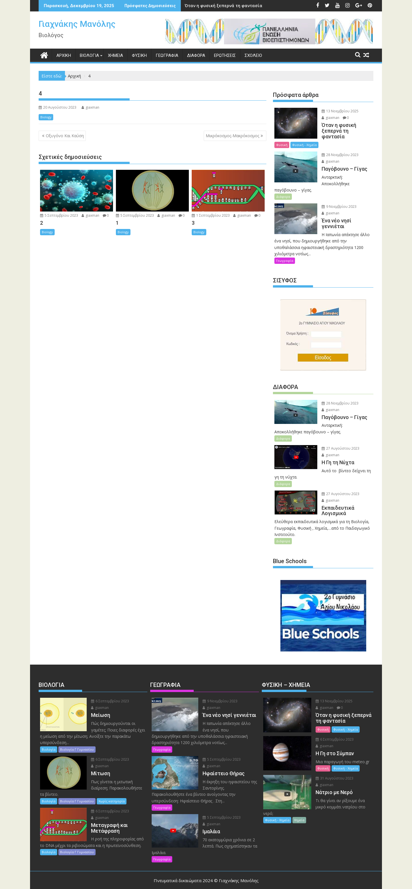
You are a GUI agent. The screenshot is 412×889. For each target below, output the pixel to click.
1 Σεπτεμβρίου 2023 (211, 215)
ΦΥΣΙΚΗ (139, 55)
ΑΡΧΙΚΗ (63, 55)
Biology (46, 117)
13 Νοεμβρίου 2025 (339, 111)
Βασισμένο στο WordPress (157, 879)
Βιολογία (49, 737)
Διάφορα (283, 184)
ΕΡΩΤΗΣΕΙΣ (225, 55)
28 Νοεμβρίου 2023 (339, 149)
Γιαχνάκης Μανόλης (77, 24)
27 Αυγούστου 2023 (339, 436)
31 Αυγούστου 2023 (333, 766)
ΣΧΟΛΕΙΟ (253, 55)
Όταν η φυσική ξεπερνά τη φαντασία (204, 5)
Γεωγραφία (284, 248)
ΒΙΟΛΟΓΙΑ (89, 55)
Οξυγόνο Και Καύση (65, 135)
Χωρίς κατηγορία (111, 789)
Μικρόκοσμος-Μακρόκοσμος (232, 135)
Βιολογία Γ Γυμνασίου (77, 737)
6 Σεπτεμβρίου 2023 (109, 689)
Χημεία (299, 808)
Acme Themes (267, 879)
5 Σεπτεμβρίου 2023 (59, 215)
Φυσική (328, 139)
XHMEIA (115, 55)
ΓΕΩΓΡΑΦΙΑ (167, 55)
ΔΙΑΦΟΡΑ (196, 55)
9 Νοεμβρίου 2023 (338, 194)
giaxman (90, 107)
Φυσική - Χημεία (350, 139)
